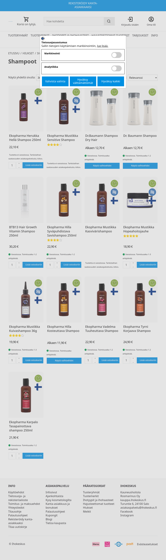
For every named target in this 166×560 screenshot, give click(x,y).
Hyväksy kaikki (110, 81)
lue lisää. (102, 46)
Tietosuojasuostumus (54, 42)
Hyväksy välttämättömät (83, 81)
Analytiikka (51, 66)
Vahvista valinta (55, 81)
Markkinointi (52, 53)
